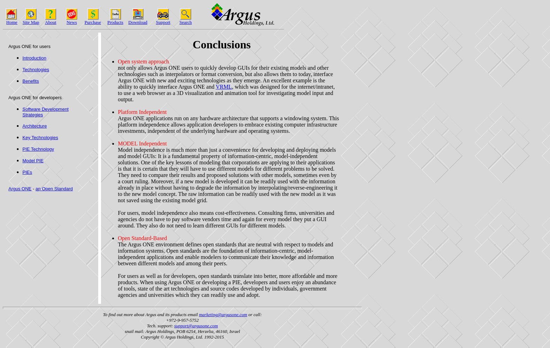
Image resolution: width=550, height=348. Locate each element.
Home (12, 22)
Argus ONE (20, 188)
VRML (224, 87)
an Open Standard (54, 188)
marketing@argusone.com (223, 314)
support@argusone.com (196, 325)
